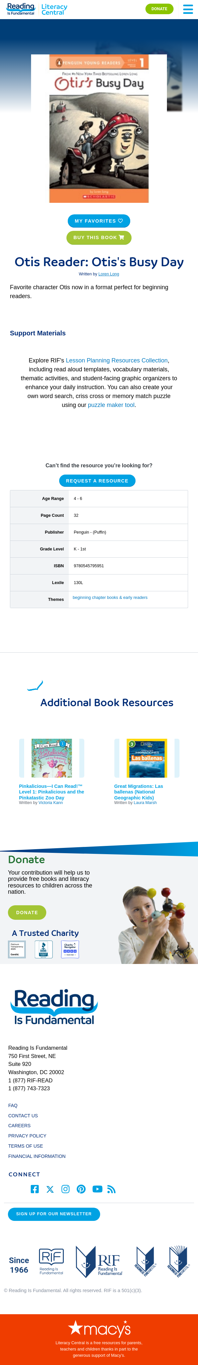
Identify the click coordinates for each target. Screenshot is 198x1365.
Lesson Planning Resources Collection (117, 360)
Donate (27, 912)
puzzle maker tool (111, 405)
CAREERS (19, 1125)
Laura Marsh (145, 802)
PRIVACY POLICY (27, 1135)
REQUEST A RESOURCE (97, 480)
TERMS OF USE (28, 1146)
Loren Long (109, 274)
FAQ (13, 1105)
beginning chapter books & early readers (110, 597)
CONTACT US (25, 1115)
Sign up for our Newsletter (54, 1214)
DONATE (159, 8)
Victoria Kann (51, 802)
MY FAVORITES (99, 221)
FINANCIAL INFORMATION (36, 1156)
